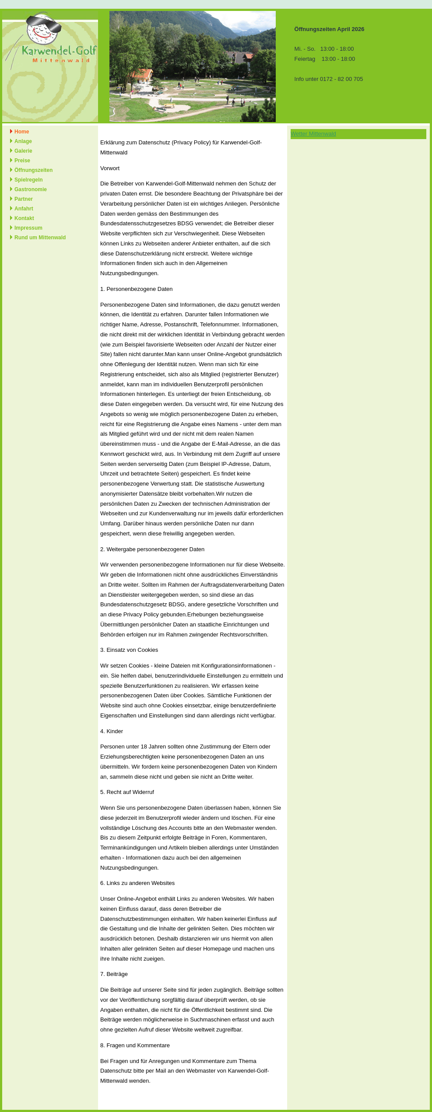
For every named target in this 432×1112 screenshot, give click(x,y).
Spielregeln (28, 180)
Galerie (23, 151)
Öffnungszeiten (33, 170)
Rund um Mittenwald (40, 237)
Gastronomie (30, 189)
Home (21, 132)
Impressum (28, 228)
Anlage (23, 141)
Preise (22, 160)
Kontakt (24, 218)
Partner (23, 199)
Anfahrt (23, 209)
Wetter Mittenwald (313, 133)
